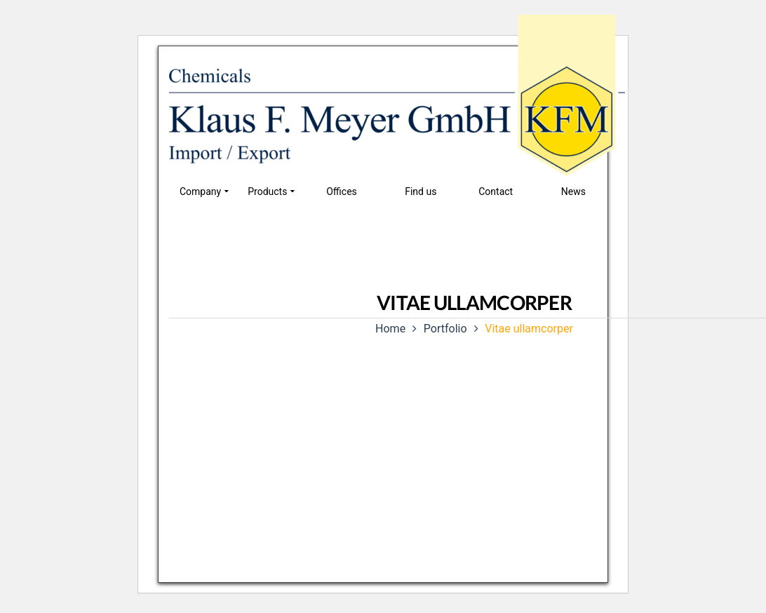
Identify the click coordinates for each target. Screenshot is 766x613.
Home (390, 328)
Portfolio (445, 328)
